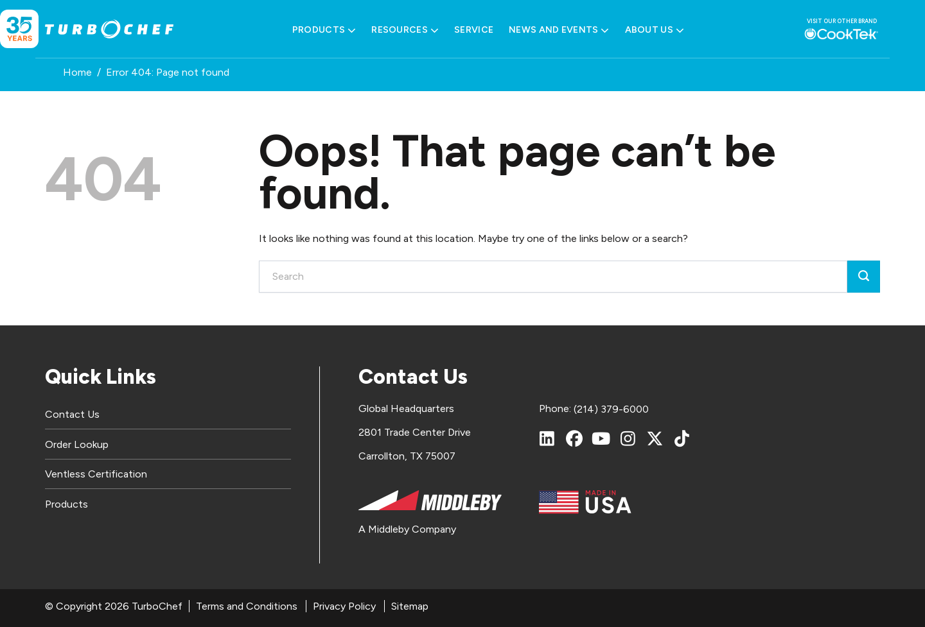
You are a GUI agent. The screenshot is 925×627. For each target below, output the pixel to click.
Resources (405, 30)
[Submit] (863, 277)
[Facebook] (574, 438)
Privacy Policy (344, 606)
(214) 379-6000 (611, 409)
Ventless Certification (96, 474)
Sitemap (409, 606)
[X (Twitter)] (655, 438)
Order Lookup (77, 444)
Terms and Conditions (246, 606)
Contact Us (72, 414)
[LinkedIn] (547, 438)
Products (324, 30)
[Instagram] (628, 438)
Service (473, 29)
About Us (655, 30)
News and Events (559, 30)
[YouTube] (601, 438)
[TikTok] (682, 438)
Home (77, 72)
